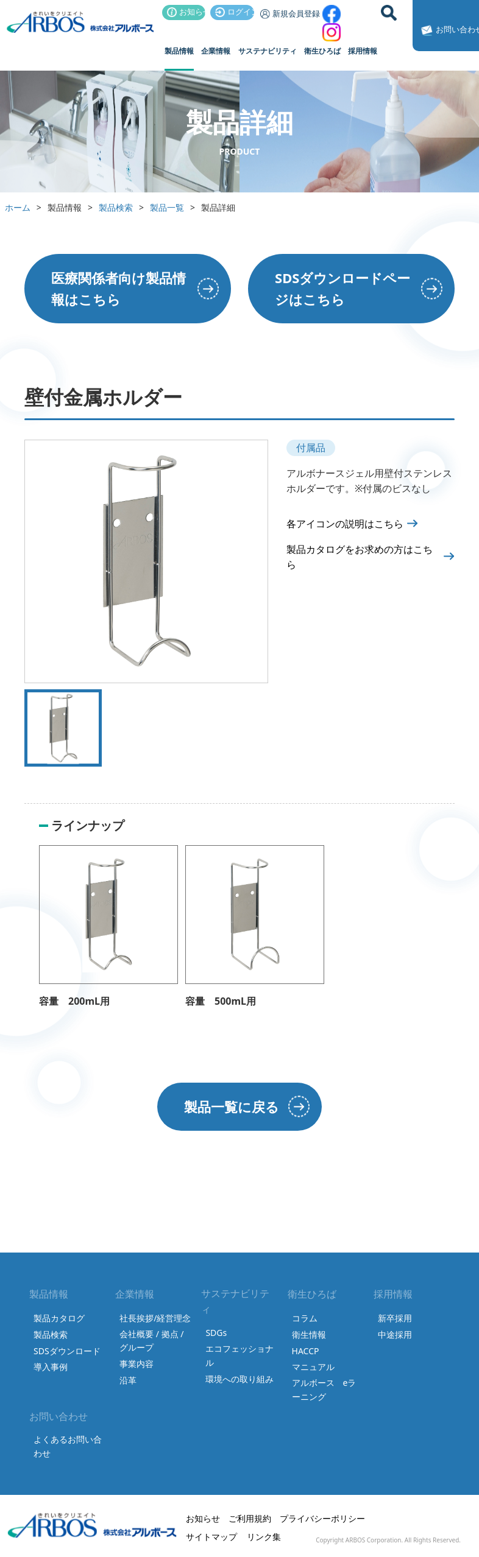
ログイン (234, 11)
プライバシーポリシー (322, 1518)
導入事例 (51, 1366)
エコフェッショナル (239, 1355)
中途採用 (395, 1334)
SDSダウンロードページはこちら (342, 288)
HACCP (305, 1351)
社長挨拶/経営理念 (155, 1318)
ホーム (17, 207)
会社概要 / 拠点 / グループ (151, 1340)
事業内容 (136, 1363)
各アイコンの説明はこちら (344, 523)
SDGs (216, 1332)
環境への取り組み (239, 1379)
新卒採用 (395, 1318)
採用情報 (362, 51)
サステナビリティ (267, 51)
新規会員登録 (288, 13)
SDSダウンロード (67, 1351)
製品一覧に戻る (231, 1106)
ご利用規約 (250, 1518)
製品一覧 (167, 207)
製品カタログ (59, 1318)
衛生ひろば (322, 51)
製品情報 (179, 51)
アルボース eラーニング (324, 1389)
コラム (305, 1318)
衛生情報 (309, 1334)
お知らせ (186, 11)
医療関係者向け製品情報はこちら (118, 288)
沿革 (128, 1380)
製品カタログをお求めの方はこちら (359, 557)
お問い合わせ (448, 30)
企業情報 (215, 51)
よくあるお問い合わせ (68, 1445)
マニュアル (313, 1366)
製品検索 (116, 207)
